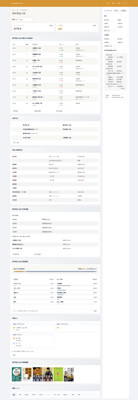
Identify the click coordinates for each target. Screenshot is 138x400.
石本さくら (111, 86)
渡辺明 (106, 23)
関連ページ (15, 19)
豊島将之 (106, 27)
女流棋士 (123, 10)
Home (13, 10)
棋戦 (119, 3)
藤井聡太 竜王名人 (37, 97)
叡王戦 (14, 168)
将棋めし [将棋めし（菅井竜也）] (65, 394)
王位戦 (14, 172)
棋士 (108, 3)
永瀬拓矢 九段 (36, 48)
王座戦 (14, 176)
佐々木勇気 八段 (37, 103)
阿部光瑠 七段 (36, 78)
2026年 (15, 219)
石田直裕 (119, 61)
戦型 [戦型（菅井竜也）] (73, 394)
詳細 (95, 311)
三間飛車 (59, 283)
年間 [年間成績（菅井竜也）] (20, 394)
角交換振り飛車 (61, 292)
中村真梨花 (120, 86)
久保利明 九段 (36, 72)
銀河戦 (14, 196)
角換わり (16, 292)
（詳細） (51, 25)
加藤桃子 (106, 42)
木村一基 (110, 71)
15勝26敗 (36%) (47, 227)
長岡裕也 (110, 66)
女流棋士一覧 (108, 46)
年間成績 (15, 111)
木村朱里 (110, 81)
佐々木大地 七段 (37, 66)
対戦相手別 (16, 254)
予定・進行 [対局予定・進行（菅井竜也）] (57, 394)
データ (125, 3)
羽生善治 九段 (67, 129)
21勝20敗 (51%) (47, 223)
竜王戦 (14, 156)
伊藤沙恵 (120, 42)
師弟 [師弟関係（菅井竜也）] (79, 394)
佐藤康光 (110, 57)
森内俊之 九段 (67, 125)
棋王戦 (14, 184)
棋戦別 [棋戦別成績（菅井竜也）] (27, 394)
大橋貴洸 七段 (36, 85)
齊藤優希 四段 (36, 54)
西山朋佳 (120, 39)
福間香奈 (106, 39)
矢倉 (14, 297)
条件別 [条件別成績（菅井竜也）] (41, 394)
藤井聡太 (106, 20)
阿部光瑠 (119, 71)
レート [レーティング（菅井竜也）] (48, 394)
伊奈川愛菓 (120, 77)
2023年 (15, 231)
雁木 (14, 302)
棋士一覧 (106, 30)
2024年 (15, 227)
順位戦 (14, 164)
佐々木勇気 (120, 57)
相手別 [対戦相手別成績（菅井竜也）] (34, 394)
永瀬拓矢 (120, 23)
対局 (113, 3)
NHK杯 (15, 200)
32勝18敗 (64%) (47, 231)
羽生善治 (120, 27)
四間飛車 (59, 297)
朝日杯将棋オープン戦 (19, 192)
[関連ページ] (27, 20)
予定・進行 (16, 142)
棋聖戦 (14, 180)
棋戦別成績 (38, 111)
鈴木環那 (119, 79)
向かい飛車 (60, 302)
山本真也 (119, 66)
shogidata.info (17, 3)
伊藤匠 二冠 (35, 60)
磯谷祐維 (119, 81)
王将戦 (14, 188)
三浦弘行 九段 (36, 91)
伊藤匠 (119, 20)
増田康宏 (110, 61)
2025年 (15, 223)
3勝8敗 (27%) (46, 219)
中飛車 (59, 288)
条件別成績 (59, 111)
